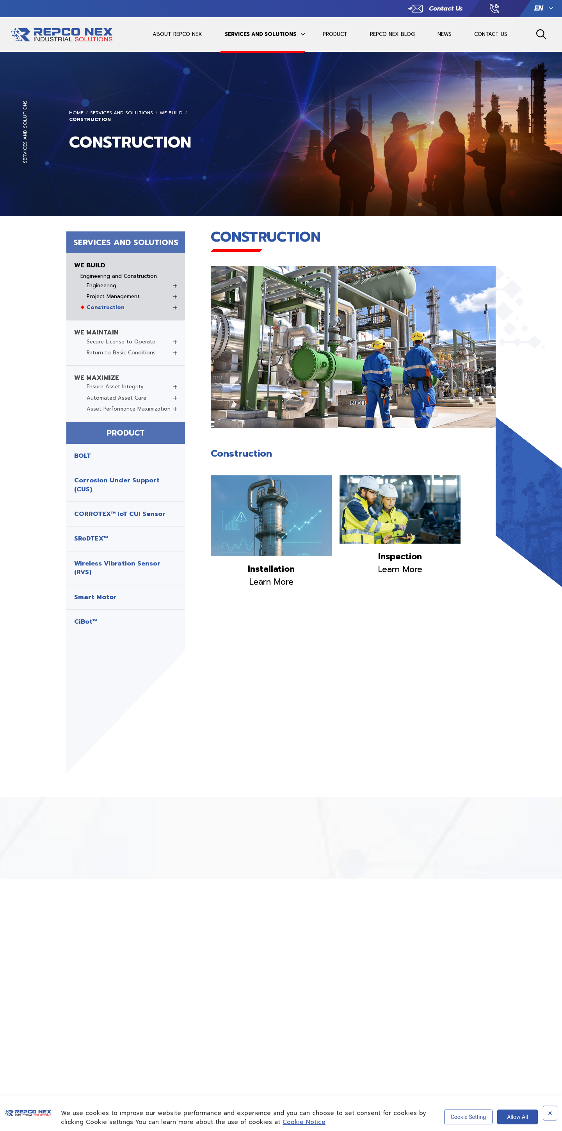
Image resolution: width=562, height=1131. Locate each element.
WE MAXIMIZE (96, 377)
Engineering (101, 285)
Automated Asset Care (116, 398)
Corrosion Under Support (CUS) (117, 485)
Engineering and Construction (118, 276)
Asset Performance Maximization (129, 409)
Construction (90, 119)
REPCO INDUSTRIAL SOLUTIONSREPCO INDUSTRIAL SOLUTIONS (61, 37)
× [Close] (550, 1113)
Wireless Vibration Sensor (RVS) (117, 568)
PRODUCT (335, 33)
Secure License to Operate (121, 341)
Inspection (400, 556)
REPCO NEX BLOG (392, 33)
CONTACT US (490, 33)
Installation (271, 569)
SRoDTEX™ (91, 538)
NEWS (445, 33)
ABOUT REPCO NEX (177, 33)
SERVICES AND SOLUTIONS (260, 33)
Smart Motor (95, 597)
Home (76, 113)
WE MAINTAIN (96, 332)
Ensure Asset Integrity (115, 386)
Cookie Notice (304, 1122)
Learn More (271, 582)
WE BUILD (171, 113)
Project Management (113, 296)
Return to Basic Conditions (121, 352)
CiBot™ (85, 621)
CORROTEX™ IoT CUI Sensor (119, 514)
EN (538, 7)
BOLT (82, 456)
